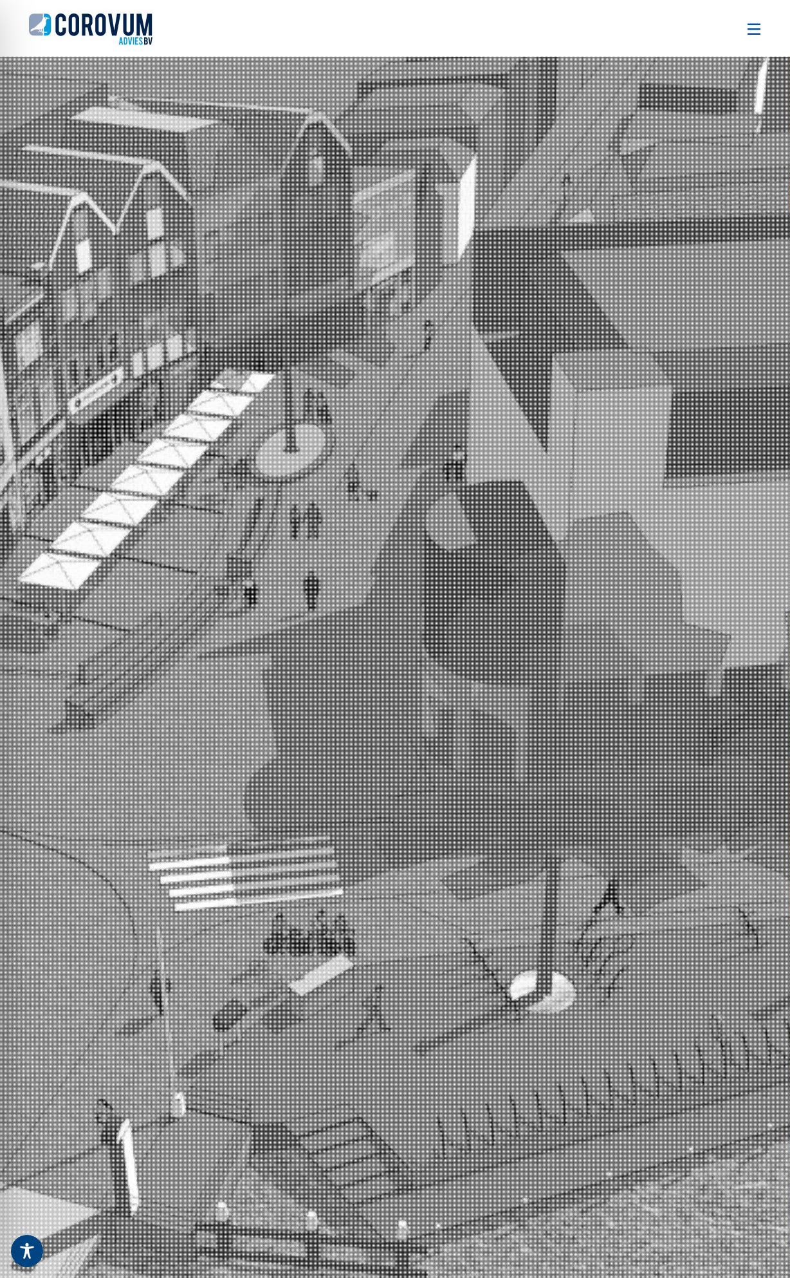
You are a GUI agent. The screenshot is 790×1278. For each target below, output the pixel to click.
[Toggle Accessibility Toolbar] (27, 1251)
